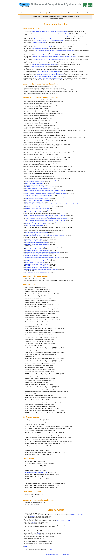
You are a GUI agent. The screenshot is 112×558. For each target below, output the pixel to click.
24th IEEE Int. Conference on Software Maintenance (37, 260)
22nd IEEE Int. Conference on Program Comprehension (37, 200)
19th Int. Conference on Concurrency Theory (35, 262)
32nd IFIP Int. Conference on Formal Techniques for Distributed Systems (50, 59)
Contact (89, 12)
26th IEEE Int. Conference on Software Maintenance (37, 244)
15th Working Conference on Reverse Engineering (36, 259)
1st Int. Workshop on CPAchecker (39, 53)
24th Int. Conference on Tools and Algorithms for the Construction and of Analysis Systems (54, 50)
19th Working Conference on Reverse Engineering (36, 217)
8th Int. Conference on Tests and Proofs (34, 202)
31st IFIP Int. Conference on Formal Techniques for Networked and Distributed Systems (44, 235)
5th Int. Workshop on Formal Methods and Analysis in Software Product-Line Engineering (45, 190)
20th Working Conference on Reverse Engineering (36, 210)
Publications (61, 12)
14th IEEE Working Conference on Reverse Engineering (49, 78)
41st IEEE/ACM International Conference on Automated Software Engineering (49, 31)
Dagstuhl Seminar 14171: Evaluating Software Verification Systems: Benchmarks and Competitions (54, 56)
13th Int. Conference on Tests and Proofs (43, 46)
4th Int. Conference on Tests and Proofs (34, 248)
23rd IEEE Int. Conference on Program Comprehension (37, 188)
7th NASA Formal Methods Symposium (34, 185)
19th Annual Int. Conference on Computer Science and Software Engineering (42, 252)
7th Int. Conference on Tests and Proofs (34, 211)
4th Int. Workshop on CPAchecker (39, 48)
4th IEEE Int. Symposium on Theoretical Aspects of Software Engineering (41, 247)
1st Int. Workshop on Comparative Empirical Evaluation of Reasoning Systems (42, 222)
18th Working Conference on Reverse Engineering (36, 232)
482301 (38, 533)
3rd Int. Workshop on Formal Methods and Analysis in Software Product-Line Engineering (45, 220)
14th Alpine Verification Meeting (39, 42)
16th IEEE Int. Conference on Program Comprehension (37, 264)
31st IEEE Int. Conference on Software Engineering (48, 71)
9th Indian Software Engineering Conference (35, 181)
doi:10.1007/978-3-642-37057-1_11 (77, 514)
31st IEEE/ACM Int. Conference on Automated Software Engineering (40, 180)
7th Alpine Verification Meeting (37, 66)
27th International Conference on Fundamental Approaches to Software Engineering (52, 36)
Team (41, 12)
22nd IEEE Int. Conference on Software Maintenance (37, 272)
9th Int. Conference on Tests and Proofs (34, 183)
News (32, 12)
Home (22, 12)
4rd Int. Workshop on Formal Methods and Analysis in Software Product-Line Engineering (45, 215)
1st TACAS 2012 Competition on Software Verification (42, 68)
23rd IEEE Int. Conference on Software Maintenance (37, 265)
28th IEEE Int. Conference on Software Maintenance (37, 228)
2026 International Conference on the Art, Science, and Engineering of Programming (51, 33)
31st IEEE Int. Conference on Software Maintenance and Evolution (40, 186)
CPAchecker (54, 529)
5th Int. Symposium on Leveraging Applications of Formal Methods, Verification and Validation (46, 218)
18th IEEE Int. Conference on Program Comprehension (37, 250)
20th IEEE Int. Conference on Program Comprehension (44, 64)
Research (51, 12)
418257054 (32, 522)
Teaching (79, 12)
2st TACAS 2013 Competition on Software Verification (42, 61)
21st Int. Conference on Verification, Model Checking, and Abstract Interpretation (52, 43)
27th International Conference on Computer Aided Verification (47, 54)
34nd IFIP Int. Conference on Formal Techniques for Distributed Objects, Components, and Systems (47, 197)
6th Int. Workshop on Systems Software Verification (36, 234)
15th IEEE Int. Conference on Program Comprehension (37, 267)
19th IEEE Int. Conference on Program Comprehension (37, 239)
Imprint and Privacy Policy (52, 554)
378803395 (45, 525)
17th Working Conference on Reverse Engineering (36, 242)
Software (70, 12)
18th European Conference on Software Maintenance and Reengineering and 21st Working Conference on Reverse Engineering (53, 203)
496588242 (32, 516)
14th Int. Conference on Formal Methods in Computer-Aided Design (40, 192)
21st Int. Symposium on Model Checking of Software (37, 198)
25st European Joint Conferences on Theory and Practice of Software (49, 38)
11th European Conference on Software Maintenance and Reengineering (41, 269)
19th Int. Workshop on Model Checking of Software (36, 223)
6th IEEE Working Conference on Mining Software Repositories (51, 74)
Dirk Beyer (26, 546)
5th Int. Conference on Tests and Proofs (34, 240)
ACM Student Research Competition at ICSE (36, 472)
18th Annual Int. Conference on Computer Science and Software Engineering (42, 257)
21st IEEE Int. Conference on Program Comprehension (37, 208)
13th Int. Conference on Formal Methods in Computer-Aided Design (40, 206)
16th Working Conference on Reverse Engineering (36, 253)
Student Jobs (66, 554)
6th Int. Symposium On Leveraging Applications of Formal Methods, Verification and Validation (46, 193)
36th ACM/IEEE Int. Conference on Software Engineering (38, 195)
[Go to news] (56, 16)
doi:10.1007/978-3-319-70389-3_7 (64, 520)
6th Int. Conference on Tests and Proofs (34, 225)
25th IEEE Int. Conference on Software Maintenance (45, 76)
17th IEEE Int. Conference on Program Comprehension (49, 73)
